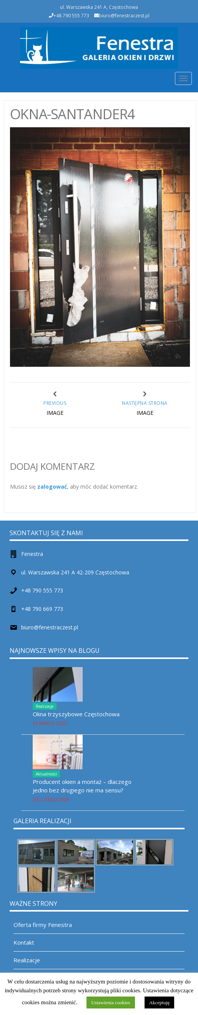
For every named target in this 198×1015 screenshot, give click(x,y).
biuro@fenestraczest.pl (124, 15)
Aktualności (46, 774)
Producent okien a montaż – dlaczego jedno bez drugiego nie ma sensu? (82, 786)
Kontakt (23, 942)
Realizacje (44, 706)
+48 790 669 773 (42, 608)
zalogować (52, 486)
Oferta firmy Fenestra (42, 924)
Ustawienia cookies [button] (110, 1002)
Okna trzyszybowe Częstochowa (76, 714)
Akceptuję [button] (159, 1002)
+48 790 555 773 (42, 590)
